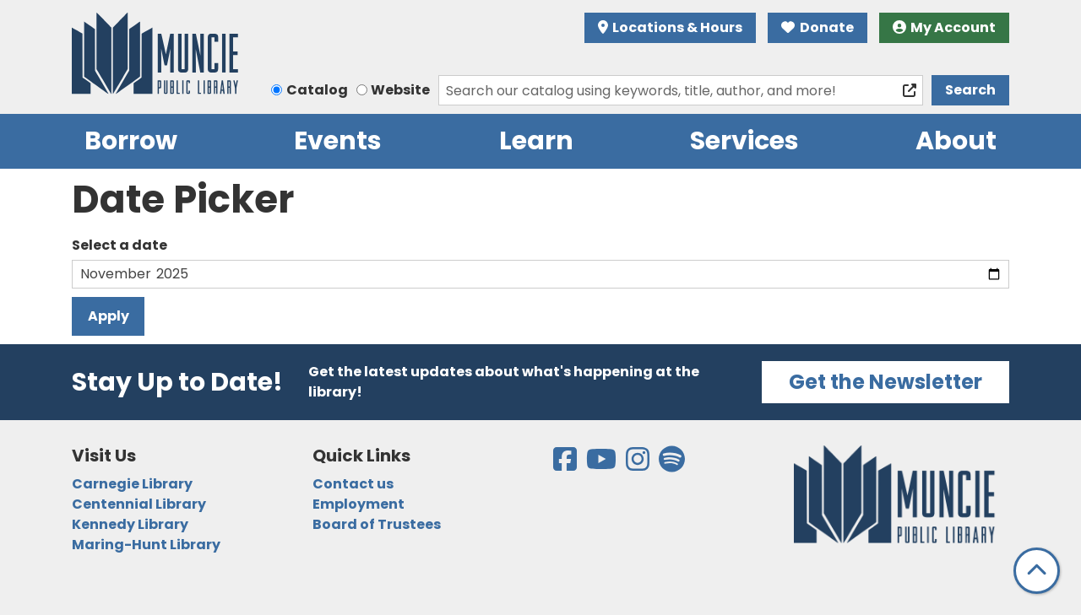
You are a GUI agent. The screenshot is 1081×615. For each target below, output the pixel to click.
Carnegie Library (132, 484)
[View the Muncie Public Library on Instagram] (639, 464)
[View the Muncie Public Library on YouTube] (602, 464)
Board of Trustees (376, 524)
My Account (945, 27)
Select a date (119, 245)
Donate (817, 27)
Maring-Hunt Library (146, 544)
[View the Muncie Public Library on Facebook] (566, 464)
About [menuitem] (956, 141)
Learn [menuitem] (536, 141)
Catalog (317, 90)
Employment (358, 504)
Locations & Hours (670, 27)
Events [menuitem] (338, 141)
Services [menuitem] (744, 141)
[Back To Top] (1036, 571)
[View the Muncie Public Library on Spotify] (672, 464)
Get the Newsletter (885, 382)
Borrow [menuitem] (130, 141)
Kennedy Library (130, 524)
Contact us (353, 484)
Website (400, 90)
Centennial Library (139, 504)
